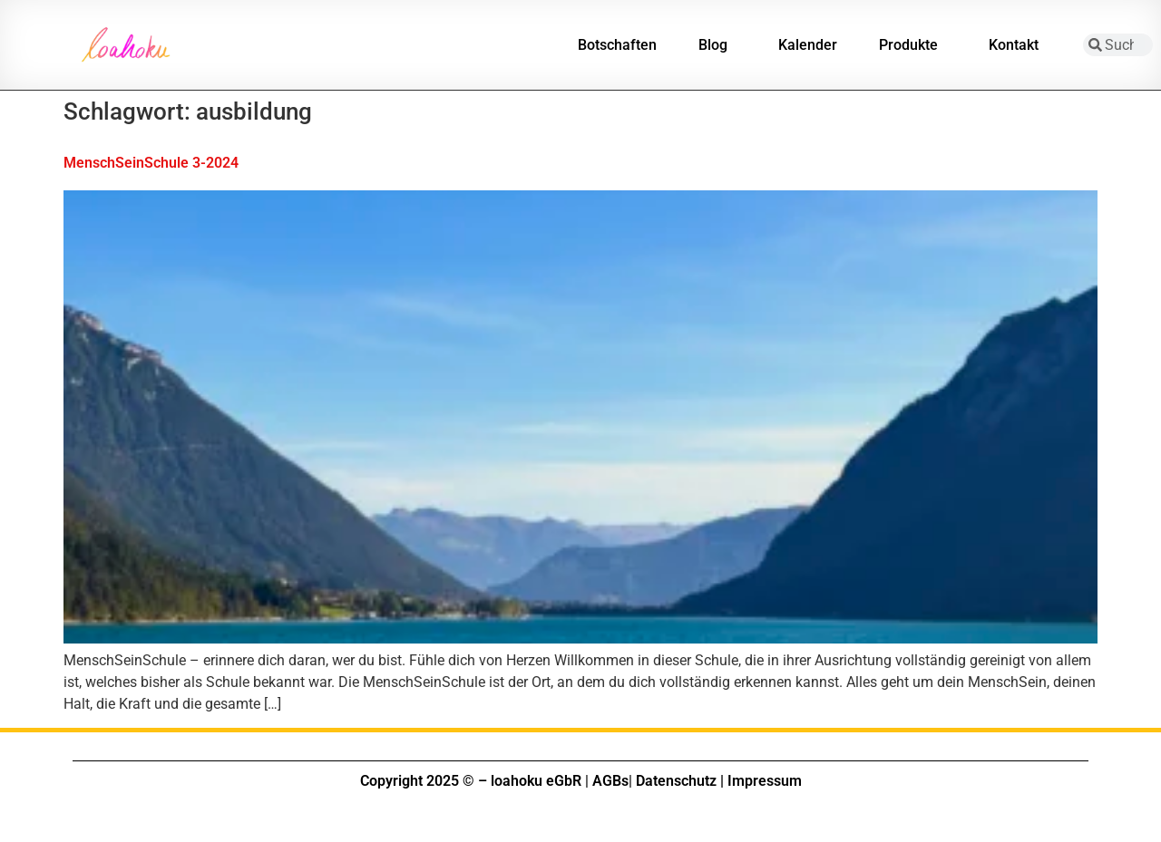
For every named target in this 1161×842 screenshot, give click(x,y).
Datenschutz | (680, 780)
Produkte (913, 45)
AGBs (610, 780)
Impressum (764, 780)
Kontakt (1018, 45)
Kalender (807, 44)
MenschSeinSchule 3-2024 (151, 162)
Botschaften (617, 44)
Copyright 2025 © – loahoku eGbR (470, 780)
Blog (717, 45)
